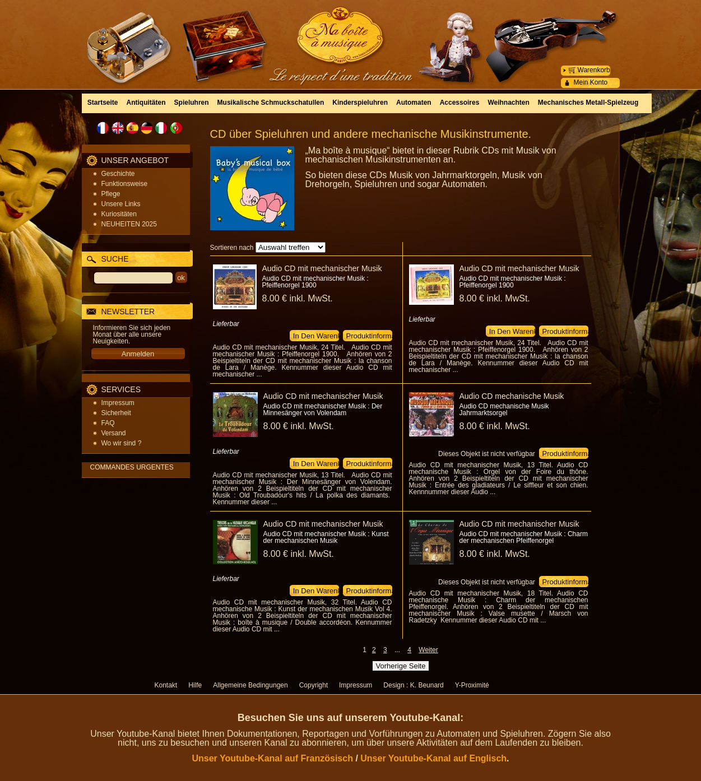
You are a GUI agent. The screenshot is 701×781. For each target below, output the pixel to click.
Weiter (428, 650)
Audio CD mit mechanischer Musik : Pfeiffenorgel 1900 (315, 282)
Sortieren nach (232, 248)
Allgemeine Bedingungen (250, 685)
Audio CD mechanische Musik (511, 396)
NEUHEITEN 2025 (129, 224)
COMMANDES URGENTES (132, 467)
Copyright (313, 685)
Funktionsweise (124, 184)
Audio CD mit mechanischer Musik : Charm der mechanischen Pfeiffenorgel (523, 537)
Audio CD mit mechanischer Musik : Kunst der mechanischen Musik (326, 537)
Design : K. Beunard (413, 685)
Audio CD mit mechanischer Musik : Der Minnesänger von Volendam (323, 409)
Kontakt (166, 685)
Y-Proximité (472, 685)
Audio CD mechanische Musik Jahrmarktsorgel (504, 409)
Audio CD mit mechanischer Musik (322, 268)
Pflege (110, 194)
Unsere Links (121, 204)
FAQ (108, 423)
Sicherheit (116, 413)
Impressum (117, 403)
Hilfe (195, 685)
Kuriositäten (119, 214)
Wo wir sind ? (121, 443)
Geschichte (118, 174)
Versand (113, 433)
